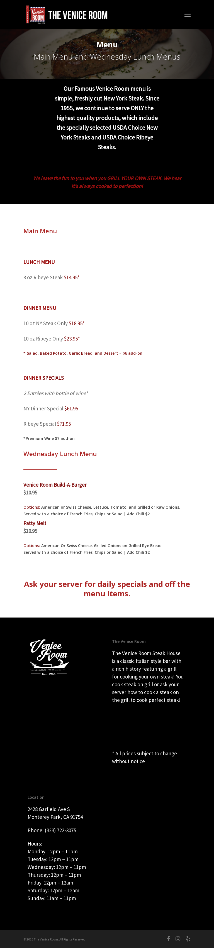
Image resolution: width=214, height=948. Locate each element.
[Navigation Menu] (187, 14)
